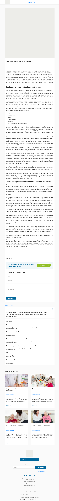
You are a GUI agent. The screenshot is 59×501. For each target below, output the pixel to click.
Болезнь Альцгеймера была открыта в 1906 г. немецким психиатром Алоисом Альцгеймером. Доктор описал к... (29, 361)
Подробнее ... (9, 405)
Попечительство (36, 389)
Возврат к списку (9, 305)
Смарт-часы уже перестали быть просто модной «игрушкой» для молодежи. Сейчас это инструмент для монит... (29, 326)
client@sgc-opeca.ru (29, 481)
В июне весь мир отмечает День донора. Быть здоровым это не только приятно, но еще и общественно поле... (29, 347)
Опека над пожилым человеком (15, 425)
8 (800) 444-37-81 (29, 479)
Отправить (10, 298)
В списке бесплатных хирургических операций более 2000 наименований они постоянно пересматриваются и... (29, 333)
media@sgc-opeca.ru (29, 485)
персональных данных (40, 471)
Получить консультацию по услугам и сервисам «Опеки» (21, 265)
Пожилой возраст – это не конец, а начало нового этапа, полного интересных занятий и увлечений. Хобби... (29, 354)
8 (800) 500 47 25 (31, 2)
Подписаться (41, 467)
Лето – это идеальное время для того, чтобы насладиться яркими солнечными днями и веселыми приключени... (29, 314)
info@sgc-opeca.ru (34, 499)
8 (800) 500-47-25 (44, 265)
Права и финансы (10, 66)
